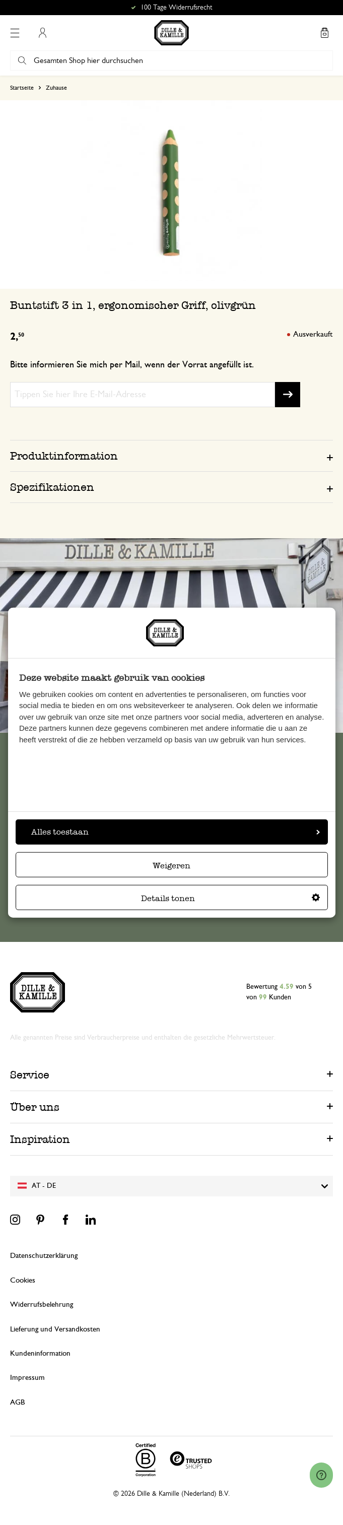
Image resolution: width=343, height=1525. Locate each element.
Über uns (34, 1107)
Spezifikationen (52, 487)
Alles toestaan (175, 831)
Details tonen (230, 898)
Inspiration (40, 1139)
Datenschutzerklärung (44, 1255)
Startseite (22, 88)
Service (29, 1074)
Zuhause (56, 88)
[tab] (171, 455)
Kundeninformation (40, 1353)
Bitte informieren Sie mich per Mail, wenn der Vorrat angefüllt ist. (132, 364)
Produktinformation (64, 456)
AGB (17, 1402)
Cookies (22, 1280)
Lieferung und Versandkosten (55, 1329)
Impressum (27, 1377)
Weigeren (171, 865)
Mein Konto (42, 32)
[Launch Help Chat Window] (321, 1475)
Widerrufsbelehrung (41, 1304)
